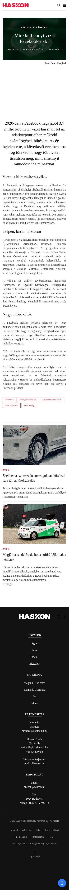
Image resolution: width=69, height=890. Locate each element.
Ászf (51, 837)
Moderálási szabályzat (20, 830)
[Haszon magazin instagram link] (58, 616)
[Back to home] (16, 5)
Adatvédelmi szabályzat (47, 830)
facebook (9, 399)
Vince (34, 703)
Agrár (34, 643)
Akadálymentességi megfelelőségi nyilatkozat (34, 843)
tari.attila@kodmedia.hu (34, 747)
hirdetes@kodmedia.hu (34, 730)
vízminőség (29, 405)
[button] (58, 5)
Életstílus (34, 663)
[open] (62, 883)
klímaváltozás (11, 405)
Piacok (34, 656)
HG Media (54, 821)
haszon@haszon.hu (34, 786)
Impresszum (38, 837)
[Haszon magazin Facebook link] (64, 616)
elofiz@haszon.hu (35, 763)
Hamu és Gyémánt (34, 689)
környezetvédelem (28, 399)
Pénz (34, 650)
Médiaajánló (21, 837)
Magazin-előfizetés (34, 682)
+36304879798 (34, 751)
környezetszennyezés (52, 399)
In (34, 696)
